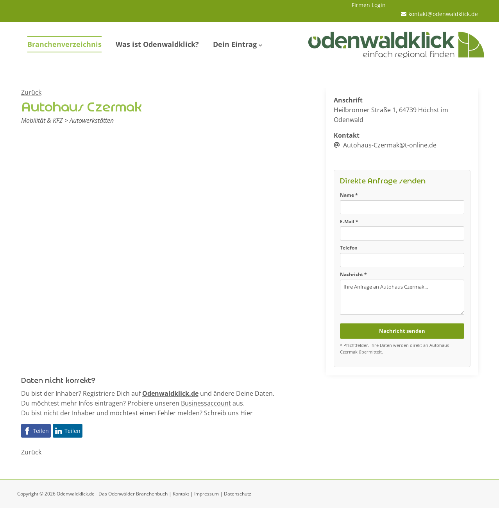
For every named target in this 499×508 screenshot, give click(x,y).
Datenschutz (237, 493)
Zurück (31, 92)
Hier (246, 413)
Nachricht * (353, 274)
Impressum (206, 493)
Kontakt (181, 493)
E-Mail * (349, 221)
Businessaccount (206, 403)
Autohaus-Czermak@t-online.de (389, 145)
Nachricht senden (402, 330)
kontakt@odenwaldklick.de (443, 14)
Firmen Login (369, 5)
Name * (349, 195)
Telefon (349, 247)
